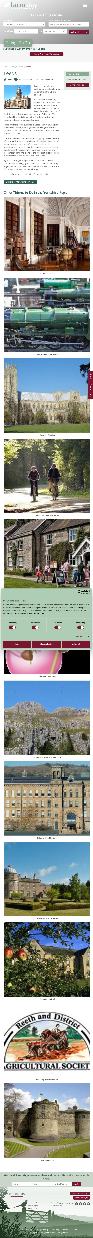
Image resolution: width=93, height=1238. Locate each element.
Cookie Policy (54, 1229)
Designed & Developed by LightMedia (54, 1232)
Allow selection (46, 644)
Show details (80, 636)
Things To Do (17, 66)
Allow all (76, 644)
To (40, 31)
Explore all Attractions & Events (20, 181)
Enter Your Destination (59, 20)
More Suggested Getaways (46, 53)
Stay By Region (32, 1205)
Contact (74, 1229)
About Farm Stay (56, 1205)
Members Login (82, 1196)
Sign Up (76, 1183)
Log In (34, 1232)
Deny (17, 644)
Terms (65, 1229)
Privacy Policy (41, 1229)
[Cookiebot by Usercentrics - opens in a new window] (79, 592)
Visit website (76, 84)
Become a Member (81, 1192)
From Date (8, 31)
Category (7, 20)
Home (6, 66)
